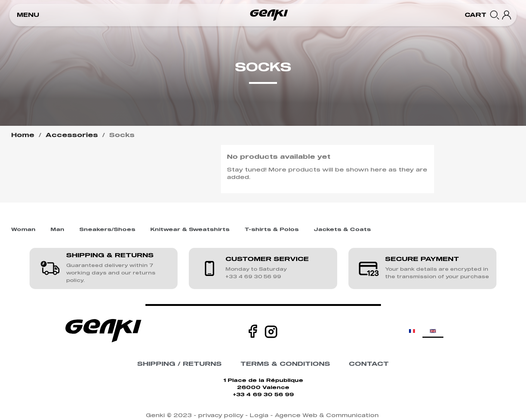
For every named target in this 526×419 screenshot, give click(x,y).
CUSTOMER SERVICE (267, 259)
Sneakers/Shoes (107, 229)
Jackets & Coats (342, 229)
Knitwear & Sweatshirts (190, 229)
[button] (28, 15)
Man (57, 229)
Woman (23, 229)
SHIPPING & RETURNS (110, 255)
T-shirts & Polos (271, 229)
